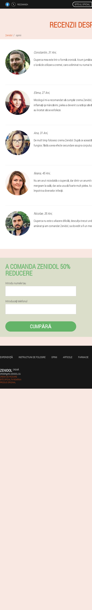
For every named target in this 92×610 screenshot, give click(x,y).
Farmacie (83, 357)
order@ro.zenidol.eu (10, 373)
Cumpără (40, 326)
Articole (67, 357)
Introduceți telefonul (16, 301)
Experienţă (6, 357)
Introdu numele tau (15, 283)
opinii (54, 357)
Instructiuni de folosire (32, 357)
